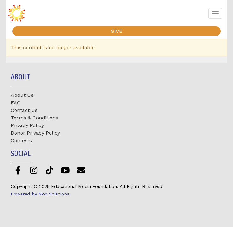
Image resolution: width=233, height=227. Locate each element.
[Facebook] (18, 170)
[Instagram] (34, 170)
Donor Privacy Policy (35, 133)
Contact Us (24, 110)
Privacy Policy (27, 125)
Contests (21, 140)
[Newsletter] (81, 170)
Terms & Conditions (34, 118)
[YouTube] (65, 170)
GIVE (116, 31)
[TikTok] (49, 170)
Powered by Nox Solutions (40, 193)
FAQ (16, 103)
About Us (22, 95)
